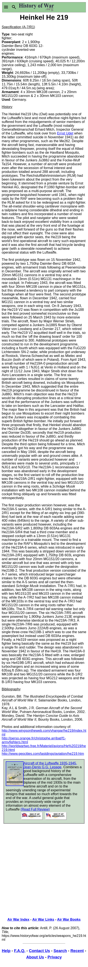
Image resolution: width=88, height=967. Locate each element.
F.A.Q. (19, 950)
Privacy (55, 957)
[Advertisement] (65, 38)
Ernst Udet (65, 133)
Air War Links (43, 919)
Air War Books (69, 919)
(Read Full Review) (35, 809)
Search (60, 950)
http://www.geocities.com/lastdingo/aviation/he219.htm (43, 753)
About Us (35, 957)
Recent (77, 950)
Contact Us (39, 950)
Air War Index (18, 919)
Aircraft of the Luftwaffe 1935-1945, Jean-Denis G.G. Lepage (50, 765)
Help (6, 950)
